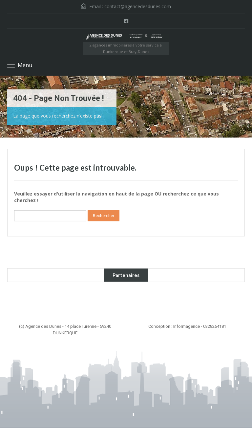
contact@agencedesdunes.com (137, 6)
